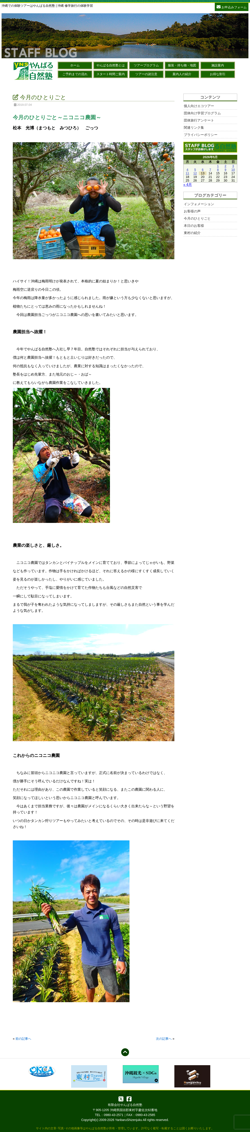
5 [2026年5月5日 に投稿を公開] (195, 169)
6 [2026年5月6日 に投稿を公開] (203, 169)
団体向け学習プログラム (202, 113)
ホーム (75, 65)
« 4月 (187, 185)
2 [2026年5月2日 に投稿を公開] (225, 166)
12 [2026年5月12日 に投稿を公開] (195, 173)
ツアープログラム (146, 65)
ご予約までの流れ (75, 74)
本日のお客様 (194, 225)
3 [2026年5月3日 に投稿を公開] (233, 166)
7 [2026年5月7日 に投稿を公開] (210, 169)
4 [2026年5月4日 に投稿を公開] (187, 169)
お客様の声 (192, 211)
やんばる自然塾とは (110, 65)
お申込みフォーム (232, 6)
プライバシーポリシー (200, 135)
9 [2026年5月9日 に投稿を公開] (225, 169)
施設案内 (217, 65)
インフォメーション (199, 204)
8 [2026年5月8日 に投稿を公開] (218, 169)
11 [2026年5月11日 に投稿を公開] (187, 173)
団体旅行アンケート (199, 120)
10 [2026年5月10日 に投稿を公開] (233, 169)
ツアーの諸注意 (146, 74)
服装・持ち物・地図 (182, 65)
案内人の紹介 (182, 74)
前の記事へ (23, 1038)
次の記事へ (164, 1038)
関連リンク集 (194, 127)
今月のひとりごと (197, 218)
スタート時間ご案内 (110, 74)
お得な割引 (218, 74)
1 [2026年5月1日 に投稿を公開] (218, 166)
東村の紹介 (192, 233)
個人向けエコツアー (199, 106)
